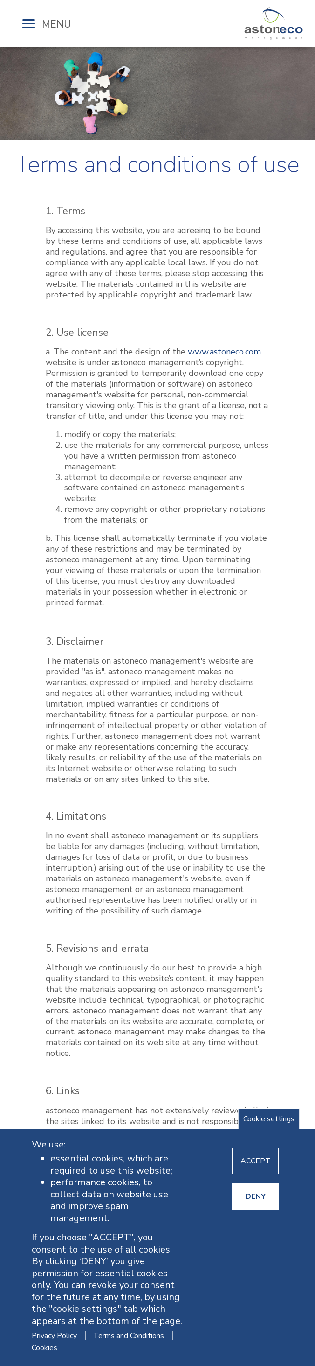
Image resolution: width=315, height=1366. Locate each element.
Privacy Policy (54, 1336)
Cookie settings (268, 1119)
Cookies (44, 1348)
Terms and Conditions (128, 1336)
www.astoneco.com (224, 351)
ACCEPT (255, 1161)
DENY (256, 1196)
